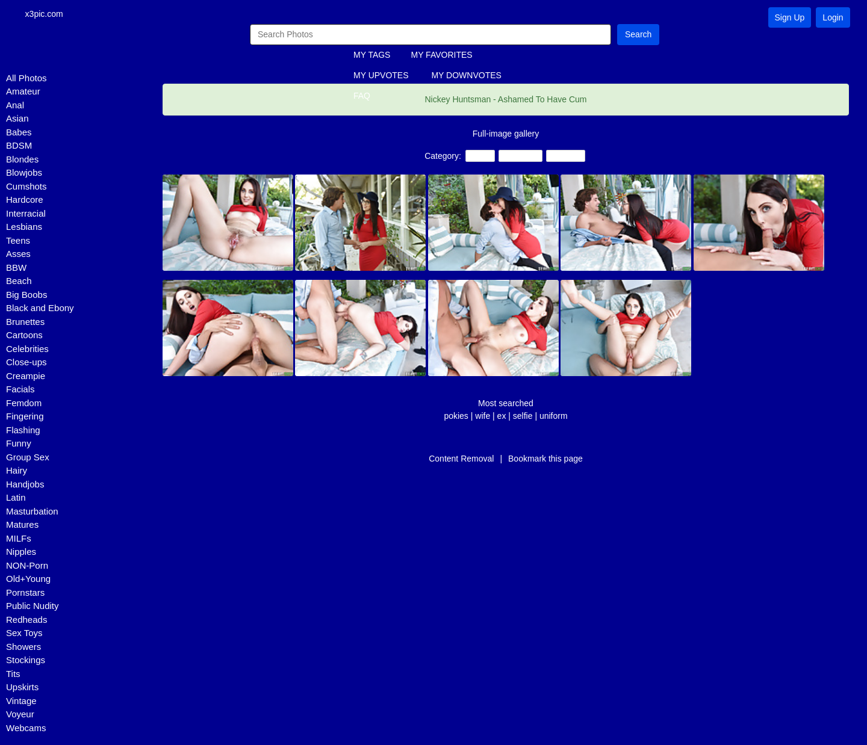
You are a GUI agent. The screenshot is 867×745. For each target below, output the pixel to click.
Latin (16, 498)
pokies (456, 416)
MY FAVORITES (441, 56)
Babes (19, 133)
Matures (22, 526)
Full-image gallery (506, 134)
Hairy (16, 471)
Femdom (24, 403)
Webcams (26, 728)
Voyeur (20, 715)
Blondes (22, 160)
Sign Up (790, 17)
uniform (553, 416)
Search (638, 35)
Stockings (25, 661)
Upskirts (22, 688)
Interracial (26, 214)
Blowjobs (24, 173)
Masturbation (32, 512)
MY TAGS (371, 56)
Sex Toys (24, 634)
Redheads (26, 620)
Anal (15, 105)
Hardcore (24, 201)
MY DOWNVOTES (466, 76)
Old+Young (28, 580)
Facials (20, 390)
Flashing (23, 430)
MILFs (18, 539)
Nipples (21, 553)
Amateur (23, 92)
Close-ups (26, 363)
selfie (523, 416)
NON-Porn (27, 566)
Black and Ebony (40, 309)
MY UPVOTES (381, 76)
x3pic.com (48, 14)
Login (832, 17)
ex (501, 416)
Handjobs (25, 485)
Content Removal (461, 459)
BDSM (19, 146)
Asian (17, 119)
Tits (13, 674)
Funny (18, 444)
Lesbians (24, 228)
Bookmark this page (545, 459)
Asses (18, 255)
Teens (18, 241)
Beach (19, 282)
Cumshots (26, 187)
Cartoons (24, 336)
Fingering (25, 417)
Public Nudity (32, 607)
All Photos (26, 78)
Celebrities (27, 349)
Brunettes (25, 322)
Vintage (21, 701)
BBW (16, 268)
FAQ (361, 97)
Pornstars (25, 593)
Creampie (25, 376)
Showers (23, 647)
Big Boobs (26, 295)
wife (482, 416)
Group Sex (27, 458)
